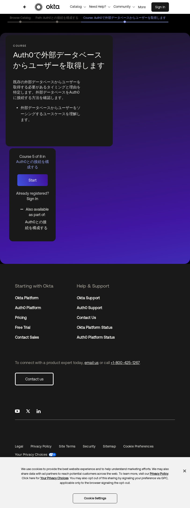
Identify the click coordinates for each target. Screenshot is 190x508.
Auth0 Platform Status (96, 337)
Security (89, 446)
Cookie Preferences (138, 446)
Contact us (34, 379)
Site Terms (67, 446)
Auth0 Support (89, 308)
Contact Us (86, 317)
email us (91, 362)
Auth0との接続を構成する (36, 225)
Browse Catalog (20, 17)
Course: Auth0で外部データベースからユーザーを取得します (124, 17)
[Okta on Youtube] (17, 411)
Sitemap (109, 446)
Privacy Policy (41, 446)
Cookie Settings (95, 498)
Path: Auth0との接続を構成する (57, 17)
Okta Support (88, 298)
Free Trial (22, 327)
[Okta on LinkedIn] (38, 411)
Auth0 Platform (28, 308)
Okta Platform (27, 298)
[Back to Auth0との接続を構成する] (24, 7)
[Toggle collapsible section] (35, 211)
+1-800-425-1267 (125, 362)
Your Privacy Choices (31, 454)
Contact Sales (27, 337)
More (142, 7)
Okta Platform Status (94, 327)
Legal (19, 446)
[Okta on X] (28, 411)
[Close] (184, 471)
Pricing (21, 317)
